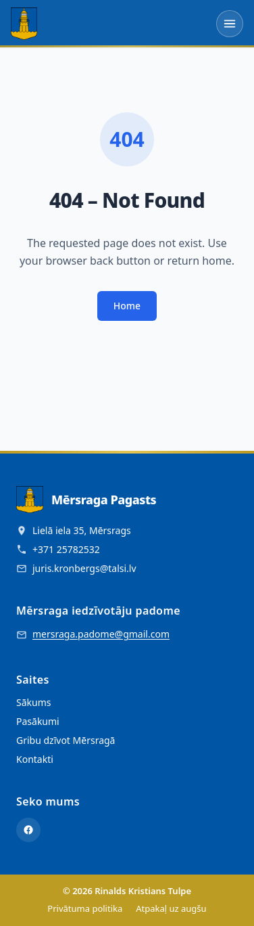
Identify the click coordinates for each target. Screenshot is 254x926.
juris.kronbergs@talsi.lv (84, 568)
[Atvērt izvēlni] (229, 23)
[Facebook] (28, 830)
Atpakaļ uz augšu (171, 908)
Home (127, 305)
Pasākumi (37, 721)
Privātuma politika (84, 908)
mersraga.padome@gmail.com (101, 633)
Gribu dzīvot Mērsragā (65, 740)
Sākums (33, 702)
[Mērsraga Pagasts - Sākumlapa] (24, 23)
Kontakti (34, 759)
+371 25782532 (66, 549)
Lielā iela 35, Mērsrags (81, 530)
